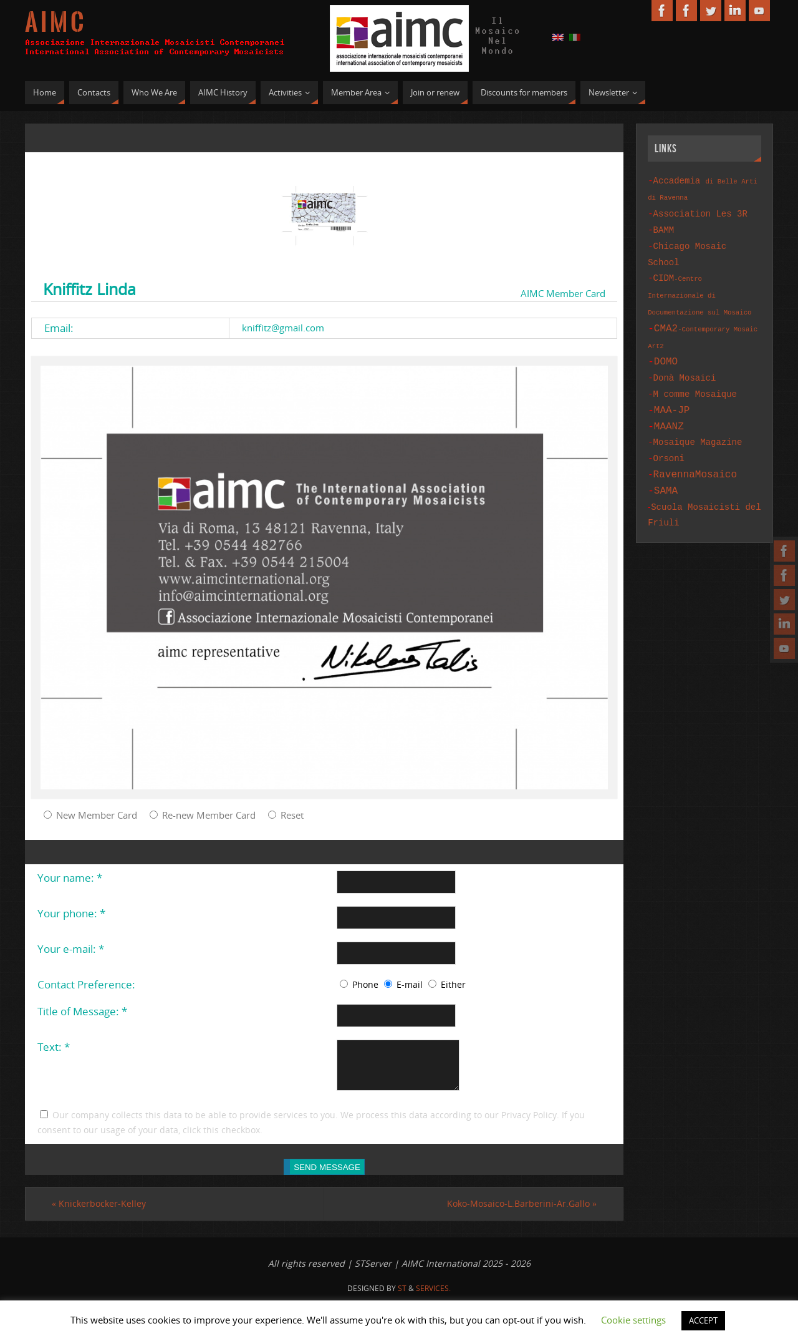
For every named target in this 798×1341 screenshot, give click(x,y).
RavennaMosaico (695, 455)
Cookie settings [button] (633, 1320)
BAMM (664, 227)
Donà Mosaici (684, 367)
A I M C (54, 22)
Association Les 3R (700, 212)
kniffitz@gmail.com (283, 327)
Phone (365, 984)
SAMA (666, 470)
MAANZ (669, 411)
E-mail (410, 984)
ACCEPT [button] (703, 1320)
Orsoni (669, 441)
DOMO (666, 351)
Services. (433, 1295)
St (402, 1295)
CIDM (699, 287)
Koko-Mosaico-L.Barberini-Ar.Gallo (522, 1211)
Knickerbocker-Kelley (99, 1211)
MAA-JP (672, 396)
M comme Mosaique (695, 382)
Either (453, 984)
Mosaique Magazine (698, 426)
